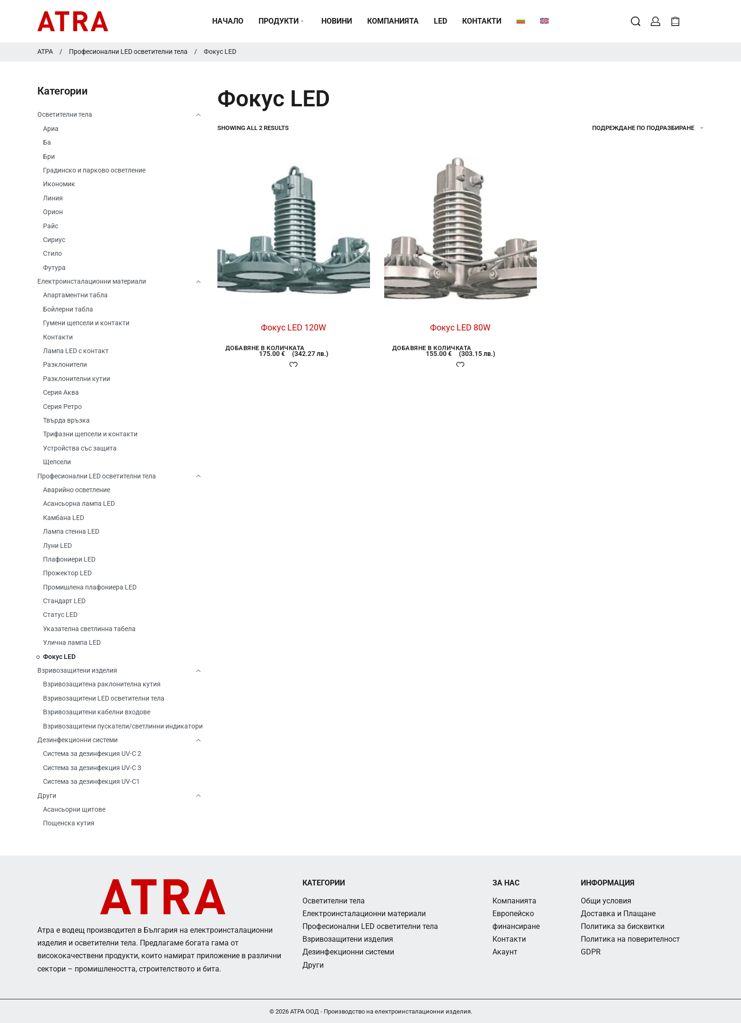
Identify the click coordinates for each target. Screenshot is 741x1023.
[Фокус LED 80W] (460, 231)
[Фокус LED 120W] (293, 231)
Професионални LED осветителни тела (128, 51)
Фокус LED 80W (460, 327)
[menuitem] (521, 21)
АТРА (45, 51)
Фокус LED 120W (293, 327)
